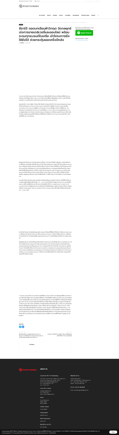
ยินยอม (113, 432)
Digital (61, 15)
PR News (55, 15)
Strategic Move (85, 15)
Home (20, 22)
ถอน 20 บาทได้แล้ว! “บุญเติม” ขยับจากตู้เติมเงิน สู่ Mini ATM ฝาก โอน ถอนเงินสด (60, 334)
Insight (93, 15)
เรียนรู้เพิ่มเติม (52, 433)
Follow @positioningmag (81, 40)
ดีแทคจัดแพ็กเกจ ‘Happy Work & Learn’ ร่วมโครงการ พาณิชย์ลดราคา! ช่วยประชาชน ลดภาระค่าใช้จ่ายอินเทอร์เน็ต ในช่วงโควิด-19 (31, 335)
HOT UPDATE (42, 15)
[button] (98, 15)
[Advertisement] (45, 91)
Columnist (68, 15)
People (49, 15)
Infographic (76, 15)
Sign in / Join (37, 1)
